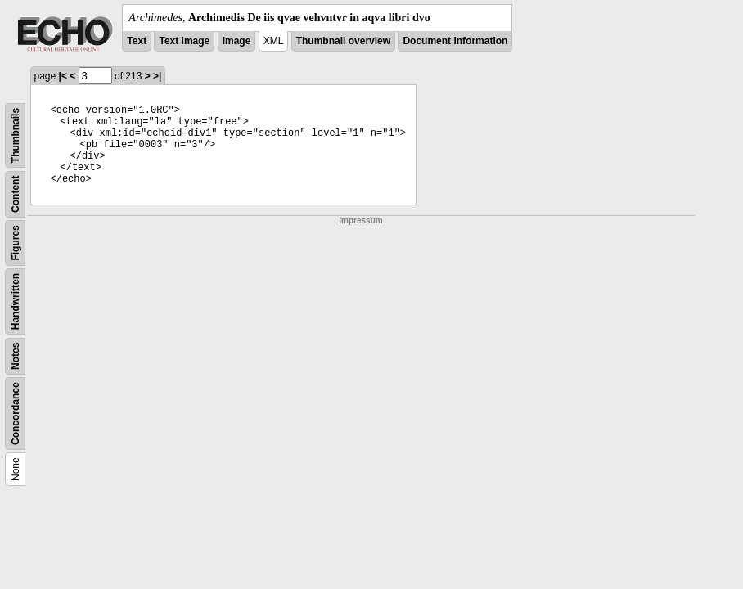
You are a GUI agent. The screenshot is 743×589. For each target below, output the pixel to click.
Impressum (360, 220)
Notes (15, 356)
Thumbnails (15, 135)
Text (136, 41)
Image (237, 41)
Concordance (15, 413)
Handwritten (15, 301)
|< (63, 76)
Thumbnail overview (343, 41)
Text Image (184, 41)
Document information (455, 41)
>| (157, 76)
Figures (15, 242)
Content (15, 194)
